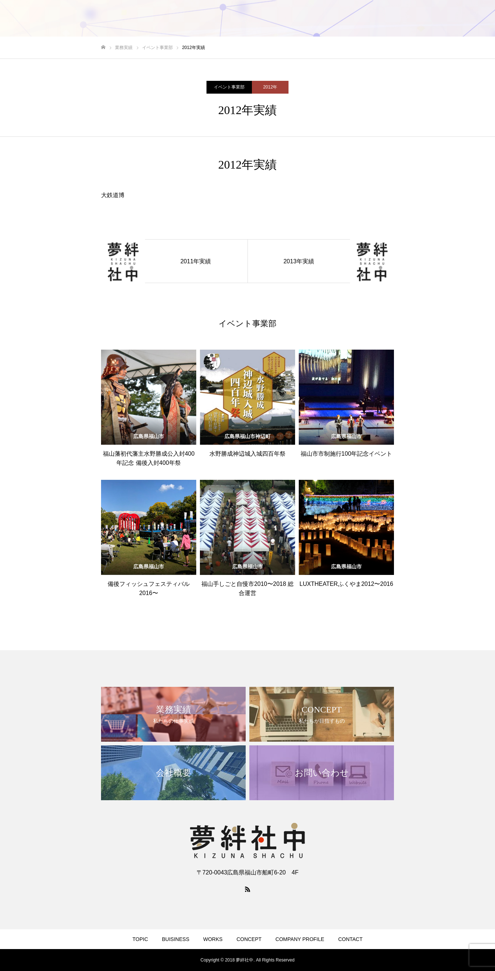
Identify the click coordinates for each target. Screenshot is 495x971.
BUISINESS (175, 939)
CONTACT (350, 939)
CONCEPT (249, 939)
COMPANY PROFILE (299, 939)
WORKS (213, 939)
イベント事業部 (229, 87)
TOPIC (140, 939)
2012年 (270, 87)
